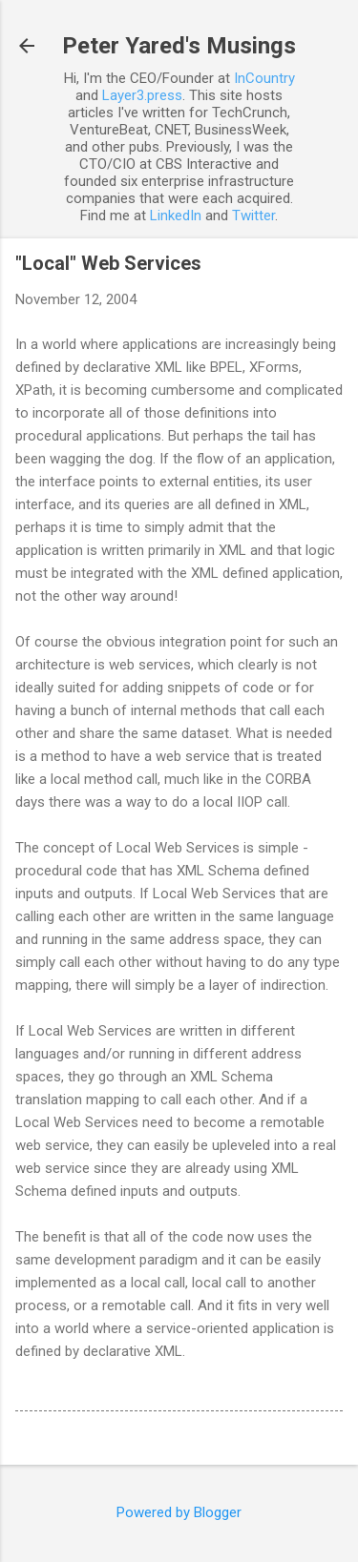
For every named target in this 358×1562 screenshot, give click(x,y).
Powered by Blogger (179, 1512)
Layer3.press (142, 95)
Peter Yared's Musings (179, 45)
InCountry (264, 78)
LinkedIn (175, 215)
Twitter (253, 215)
